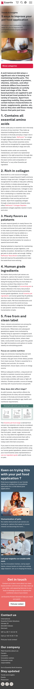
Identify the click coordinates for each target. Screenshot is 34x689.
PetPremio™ (21, 137)
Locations (4, 656)
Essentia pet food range (12, 423)
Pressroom (5, 680)
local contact (12, 640)
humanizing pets (25, 286)
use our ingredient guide (9, 455)
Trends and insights (8, 675)
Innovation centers (7, 658)
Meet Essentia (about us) (9, 651)
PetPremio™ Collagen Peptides (15, 205)
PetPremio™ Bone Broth (9, 256)
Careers (3, 653)
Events (3, 677)
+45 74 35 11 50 (12, 636)
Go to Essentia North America (11, 667)
